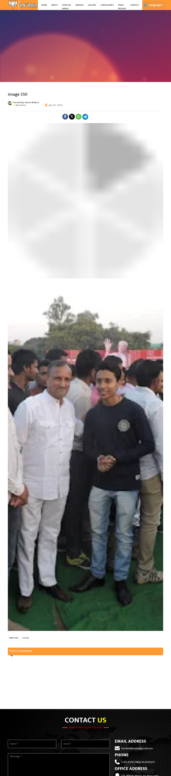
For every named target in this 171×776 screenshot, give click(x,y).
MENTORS (13, 638)
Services (79, 5)
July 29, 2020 (55, 105)
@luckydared (21, 105)
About (54, 5)
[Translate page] (156, 5)
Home (44, 5)
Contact (134, 5)
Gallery (92, 5)
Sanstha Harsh (66, 6)
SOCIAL (26, 638)
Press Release (122, 6)
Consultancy (107, 5)
